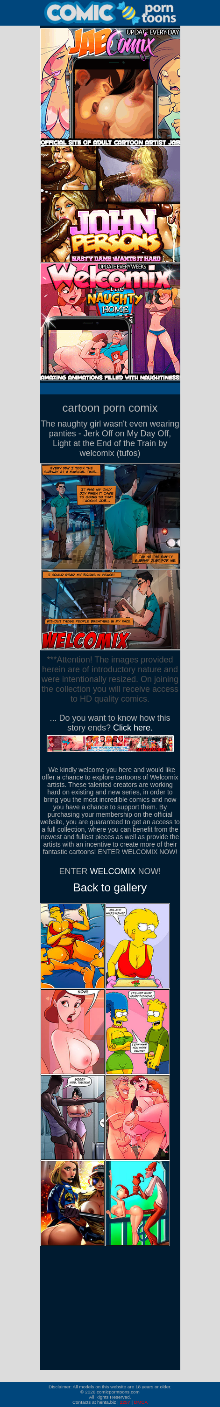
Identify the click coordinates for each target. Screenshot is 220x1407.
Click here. (133, 727)
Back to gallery (110, 887)
